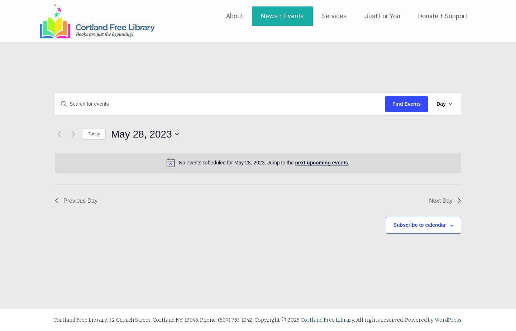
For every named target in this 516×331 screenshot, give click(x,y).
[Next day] (73, 134)
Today (94, 133)
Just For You (382, 16)
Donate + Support (442, 16)
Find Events (406, 104)
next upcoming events (321, 163)
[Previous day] (59, 134)
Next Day (445, 201)
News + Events (282, 16)
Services (334, 16)
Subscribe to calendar (419, 225)
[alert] (258, 163)
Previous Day (76, 201)
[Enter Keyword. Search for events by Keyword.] (220, 104)
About (234, 16)
